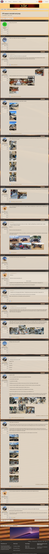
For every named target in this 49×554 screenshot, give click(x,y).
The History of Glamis (16, 545)
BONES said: (12, 54)
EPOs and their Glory (16, 547)
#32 (47, 288)
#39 (47, 489)
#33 (47, 303)
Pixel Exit (35, 552)
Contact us (29, 541)
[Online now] (4, 26)
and (14, 64)
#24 (47, 67)
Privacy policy (40, 541)
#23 (47, 51)
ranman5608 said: (12, 273)
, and (16, 96)
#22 (47, 36)
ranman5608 (5, 15)
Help (43, 541)
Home (6, 1)
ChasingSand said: (13, 306)
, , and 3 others (16, 486)
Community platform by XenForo (21, 552)
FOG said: (11, 222)
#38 (47, 420)
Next (11, 18)
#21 (47, 20)
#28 (47, 204)
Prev (2, 18)
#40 (47, 504)
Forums (10, 1)
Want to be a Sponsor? (16, 549)
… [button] (8, 18)
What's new (15, 1)
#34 (47, 319)
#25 (47, 99)
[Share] (46, 20)
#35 (47, 339)
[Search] (46, 1)
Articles (20, 1)
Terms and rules (34, 541)
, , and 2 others (16, 184)
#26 (47, 136)
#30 (47, 255)
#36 (47, 355)
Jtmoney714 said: (12, 357)
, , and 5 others (18, 417)
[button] (11, 1)
